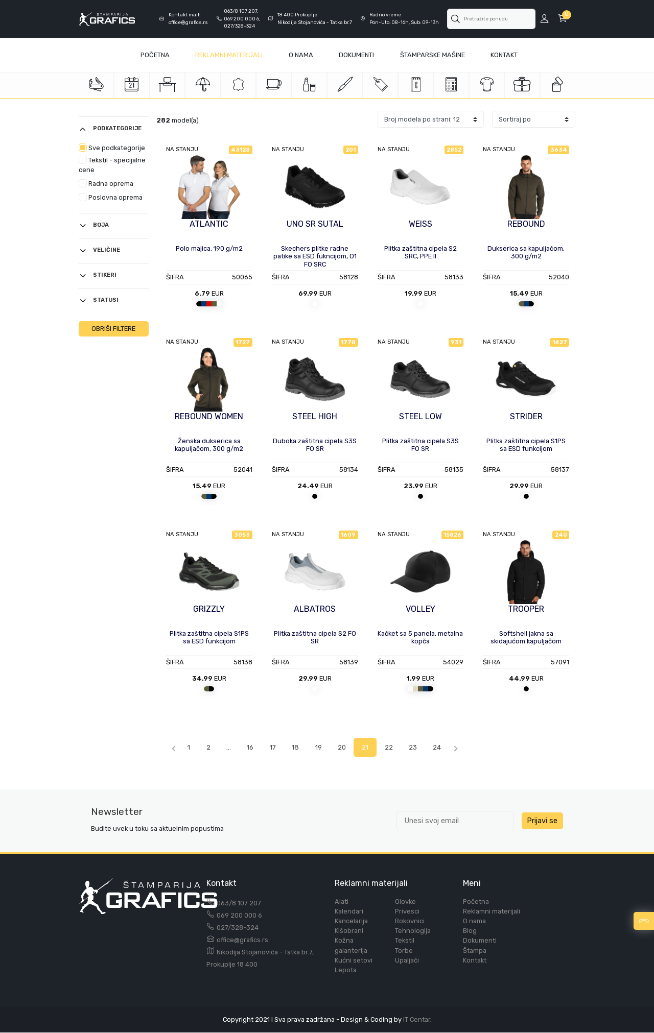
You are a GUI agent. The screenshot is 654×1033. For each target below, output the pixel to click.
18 (300, 747)
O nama (474, 921)
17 (277, 747)
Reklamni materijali (229, 55)
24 (447, 747)
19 (324, 747)
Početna (155, 55)
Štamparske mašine (432, 55)
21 (372, 747)
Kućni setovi (353, 960)
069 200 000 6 (239, 915)
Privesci (407, 911)
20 (348, 747)
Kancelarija (351, 921)
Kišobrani (349, 931)
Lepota (346, 970)
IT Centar (416, 1020)
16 (254, 747)
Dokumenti (356, 55)
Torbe (404, 950)
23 (422, 747)
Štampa (474, 950)
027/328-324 (238, 927)
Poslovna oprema (111, 197)
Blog (470, 931)
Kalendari (349, 911)
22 (397, 747)
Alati (341, 901)
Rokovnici (410, 921)
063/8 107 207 (239, 903)
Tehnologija (413, 931)
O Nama (301, 55)
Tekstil (404, 941)
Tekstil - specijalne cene (112, 165)
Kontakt (504, 55)
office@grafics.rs (242, 940)
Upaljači (407, 960)
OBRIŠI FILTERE (113, 328)
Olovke (405, 901)
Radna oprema (106, 183)
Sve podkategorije (112, 147)
